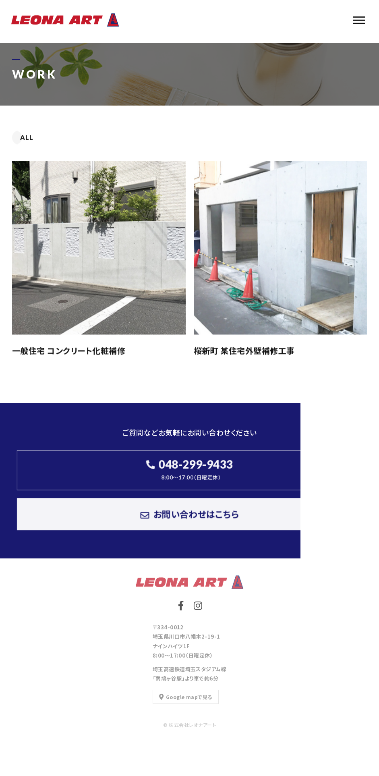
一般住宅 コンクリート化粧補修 (68, 351)
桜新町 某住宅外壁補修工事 (244, 351)
